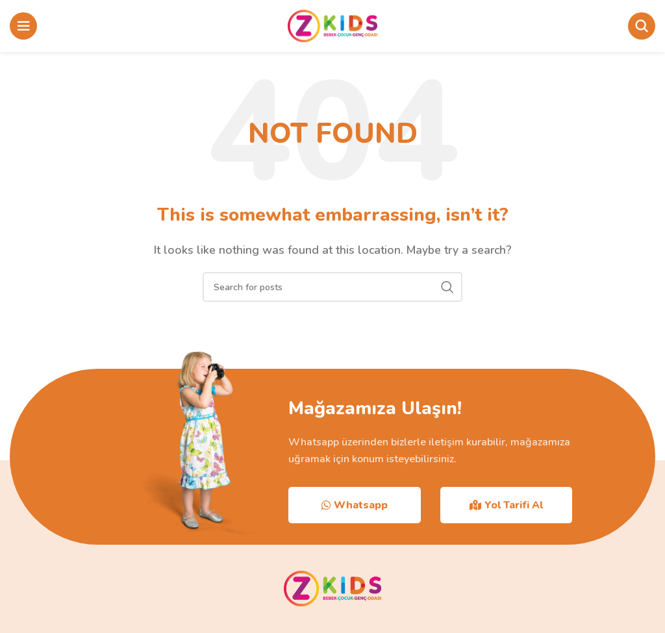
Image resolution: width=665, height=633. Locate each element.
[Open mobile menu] (23, 26)
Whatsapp (354, 505)
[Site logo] (333, 25)
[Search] (641, 26)
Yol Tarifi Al (506, 505)
